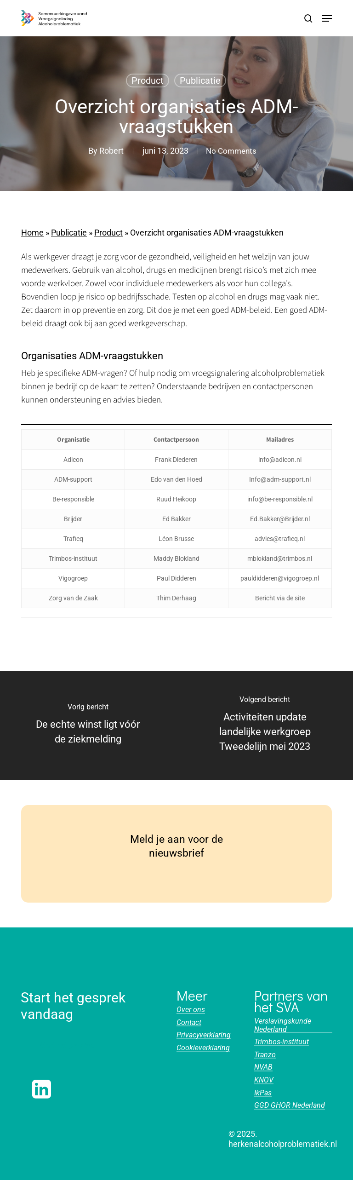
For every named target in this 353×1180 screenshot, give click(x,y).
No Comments (231, 150)
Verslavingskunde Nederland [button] (282, 1025)
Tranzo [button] (265, 1055)
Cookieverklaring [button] (203, 1048)
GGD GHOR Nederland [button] (289, 1105)
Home (32, 232)
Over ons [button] (190, 1010)
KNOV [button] (263, 1080)
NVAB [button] (263, 1067)
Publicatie (200, 80)
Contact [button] (188, 1023)
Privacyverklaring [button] (203, 1035)
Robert (109, 150)
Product (147, 80)
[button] (327, 18)
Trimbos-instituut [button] (281, 1042)
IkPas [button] (263, 1093)
